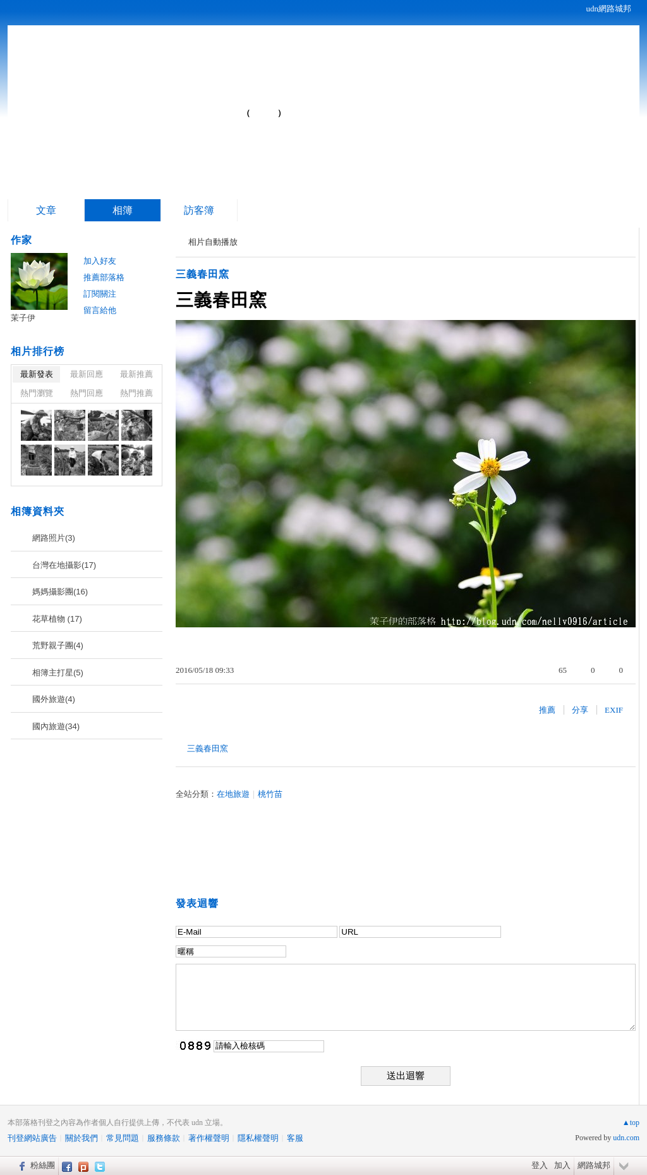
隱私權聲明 (258, 1138)
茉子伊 (23, 318)
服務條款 (163, 1138)
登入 (539, 1165)
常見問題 (122, 1138)
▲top (630, 1122)
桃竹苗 (270, 794)
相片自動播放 (213, 242)
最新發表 (36, 374)
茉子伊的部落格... (141, 108)
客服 (295, 1138)
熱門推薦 (136, 393)
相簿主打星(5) (57, 672)
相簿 (122, 210)
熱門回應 (86, 393)
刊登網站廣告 (32, 1138)
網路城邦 (593, 1165)
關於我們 (81, 1138)
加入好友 (99, 261)
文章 (46, 210)
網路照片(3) (53, 538)
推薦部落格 (103, 277)
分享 (580, 710)
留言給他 (99, 310)
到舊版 (264, 113)
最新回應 (86, 374)
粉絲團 (42, 1165)
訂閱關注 (99, 293)
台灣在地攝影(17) (64, 565)
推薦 (547, 710)
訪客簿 (199, 210)
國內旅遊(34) (56, 726)
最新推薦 (136, 374)
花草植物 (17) (57, 619)
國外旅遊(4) (53, 699)
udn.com (626, 1137)
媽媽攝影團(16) (60, 591)
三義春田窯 (202, 274)
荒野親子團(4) (57, 645)
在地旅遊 (233, 794)
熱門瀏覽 (36, 393)
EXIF (614, 710)
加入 (562, 1165)
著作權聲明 (208, 1138)
